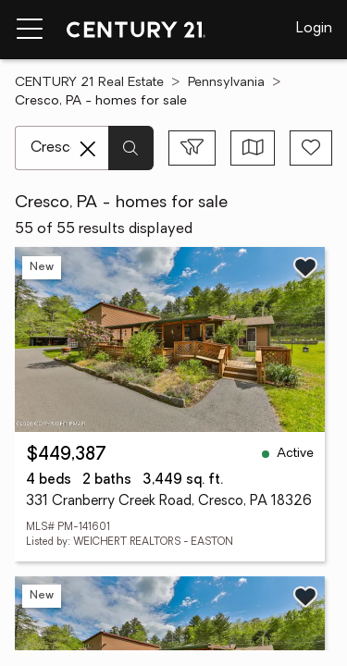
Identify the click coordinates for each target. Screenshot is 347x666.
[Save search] (311, 148)
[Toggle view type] (253, 148)
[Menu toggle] (29, 29)
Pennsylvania (226, 83)
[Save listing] (305, 267)
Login (314, 28)
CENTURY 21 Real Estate (89, 83)
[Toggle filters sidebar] (192, 148)
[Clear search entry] (88, 149)
